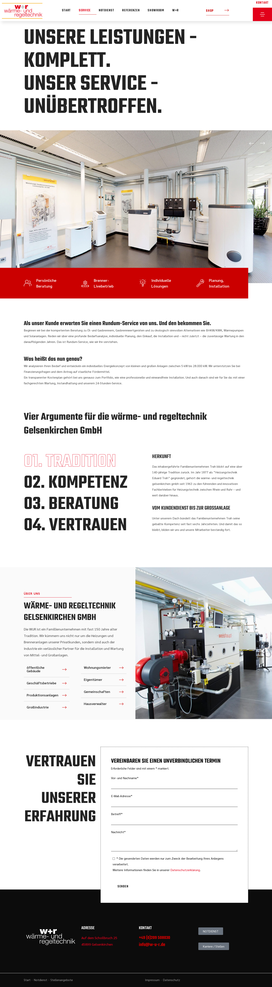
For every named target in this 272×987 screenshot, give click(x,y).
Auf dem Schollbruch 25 (99, 937)
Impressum (152, 980)
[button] (217, 10)
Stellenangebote (61, 980)
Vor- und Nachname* (174, 782)
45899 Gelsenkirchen (97, 944)
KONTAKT (262, 3)
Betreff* (174, 818)
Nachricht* (174, 840)
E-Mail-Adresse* (174, 800)
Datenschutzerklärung (185, 870)
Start (27, 980)
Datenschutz (171, 980)
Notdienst (40, 980)
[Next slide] (262, 143)
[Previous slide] (252, 143)
